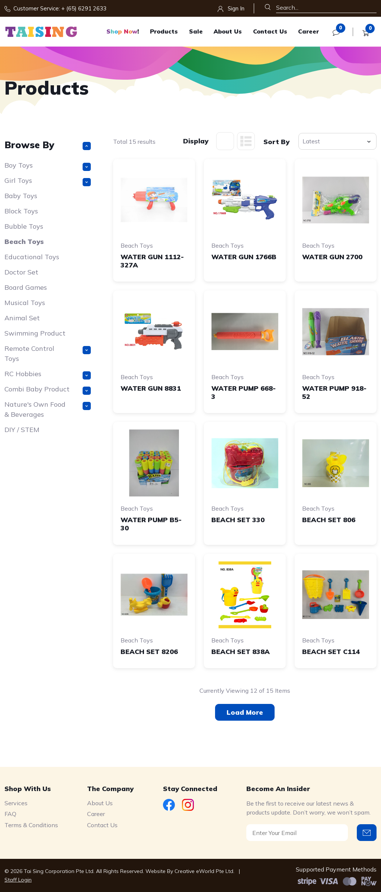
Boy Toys (47, 166)
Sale (196, 31)
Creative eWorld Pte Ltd (204, 871)
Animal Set (22, 318)
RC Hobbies (47, 374)
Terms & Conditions (31, 825)
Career (308, 31)
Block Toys (21, 211)
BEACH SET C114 (331, 651)
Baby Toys (20, 195)
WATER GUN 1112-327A (152, 261)
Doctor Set (21, 272)
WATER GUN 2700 (332, 257)
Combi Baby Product (47, 390)
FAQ (10, 814)
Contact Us (270, 31)
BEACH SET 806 (328, 519)
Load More (245, 712)
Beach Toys (24, 241)
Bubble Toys (23, 226)
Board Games (25, 287)
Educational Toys (31, 257)
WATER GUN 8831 (151, 388)
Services (16, 803)
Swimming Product (34, 333)
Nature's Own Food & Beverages (47, 409)
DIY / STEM (21, 429)
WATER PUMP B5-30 (151, 523)
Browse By (47, 144)
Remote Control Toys (47, 353)
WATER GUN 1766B (243, 257)
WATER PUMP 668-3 (243, 392)
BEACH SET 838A (240, 651)
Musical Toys (24, 302)
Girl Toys (47, 181)
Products (164, 31)
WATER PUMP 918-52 (334, 392)
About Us (228, 31)
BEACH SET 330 (238, 519)
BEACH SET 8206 (149, 651)
